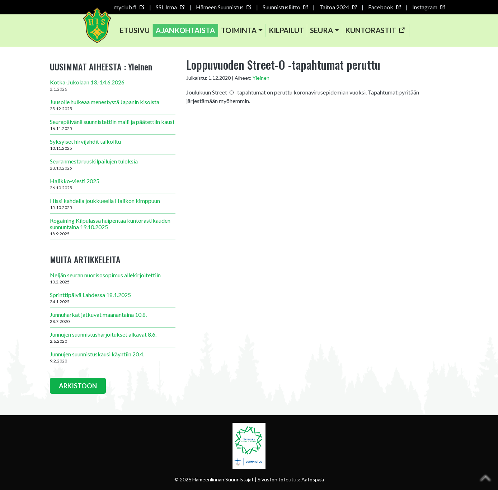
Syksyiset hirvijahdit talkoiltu (112, 144)
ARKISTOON (78, 386)
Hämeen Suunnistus (223, 7)
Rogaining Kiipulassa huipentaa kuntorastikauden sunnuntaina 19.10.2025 (112, 226)
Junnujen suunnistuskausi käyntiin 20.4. (112, 357)
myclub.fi (129, 7)
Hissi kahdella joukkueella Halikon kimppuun (112, 204)
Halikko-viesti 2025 (112, 184)
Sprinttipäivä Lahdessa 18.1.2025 (112, 298)
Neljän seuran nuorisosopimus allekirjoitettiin (112, 278)
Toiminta (239, 30)
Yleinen (261, 78)
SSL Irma (170, 7)
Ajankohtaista (185, 30)
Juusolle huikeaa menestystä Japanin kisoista (112, 105)
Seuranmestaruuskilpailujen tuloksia (112, 164)
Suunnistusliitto (285, 7)
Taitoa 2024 (337, 7)
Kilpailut (286, 30)
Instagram (428, 7)
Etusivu (135, 30)
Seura (321, 30)
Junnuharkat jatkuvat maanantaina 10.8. (112, 317)
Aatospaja (312, 479)
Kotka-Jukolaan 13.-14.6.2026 (112, 85)
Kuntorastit (374, 30)
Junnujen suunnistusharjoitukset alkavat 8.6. (112, 337)
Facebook (384, 7)
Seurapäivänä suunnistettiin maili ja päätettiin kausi (112, 125)
